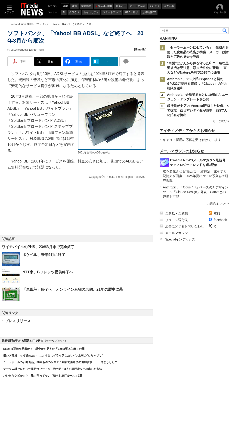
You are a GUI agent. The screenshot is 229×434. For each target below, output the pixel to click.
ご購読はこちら (217, 203)
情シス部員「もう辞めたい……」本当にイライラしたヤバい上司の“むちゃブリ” (53, 355)
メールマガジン (176, 233)
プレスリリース (18, 321)
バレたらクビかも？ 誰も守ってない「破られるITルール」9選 (42, 375)
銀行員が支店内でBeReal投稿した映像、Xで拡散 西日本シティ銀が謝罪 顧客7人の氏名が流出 (198, 110)
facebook (220, 220)
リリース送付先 (176, 220)
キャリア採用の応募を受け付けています (192, 140)
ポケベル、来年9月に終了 (43, 255)
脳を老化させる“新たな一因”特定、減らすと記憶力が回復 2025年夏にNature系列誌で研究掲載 (195, 175)
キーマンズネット (55, 341)
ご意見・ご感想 (176, 213)
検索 (225, 30)
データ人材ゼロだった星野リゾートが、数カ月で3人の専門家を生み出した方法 (52, 369)
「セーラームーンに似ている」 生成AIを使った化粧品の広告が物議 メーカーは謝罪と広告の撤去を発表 (198, 52)
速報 (29, 24)
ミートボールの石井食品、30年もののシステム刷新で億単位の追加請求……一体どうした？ (60, 362)
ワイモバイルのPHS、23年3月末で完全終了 (38, 247)
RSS (217, 213)
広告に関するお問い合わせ (184, 226)
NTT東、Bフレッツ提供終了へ (47, 272)
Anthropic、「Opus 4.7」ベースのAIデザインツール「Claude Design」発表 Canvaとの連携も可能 (195, 191)
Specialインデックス (180, 239)
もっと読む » (221, 121)
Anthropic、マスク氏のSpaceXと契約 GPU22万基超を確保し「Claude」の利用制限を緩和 (197, 83)
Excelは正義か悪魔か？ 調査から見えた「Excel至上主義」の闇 (43, 348)
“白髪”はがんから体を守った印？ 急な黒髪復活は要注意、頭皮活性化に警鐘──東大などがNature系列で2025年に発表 (198, 67)
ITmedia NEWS (17, 24)
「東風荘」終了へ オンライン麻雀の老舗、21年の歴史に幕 (72, 289)
